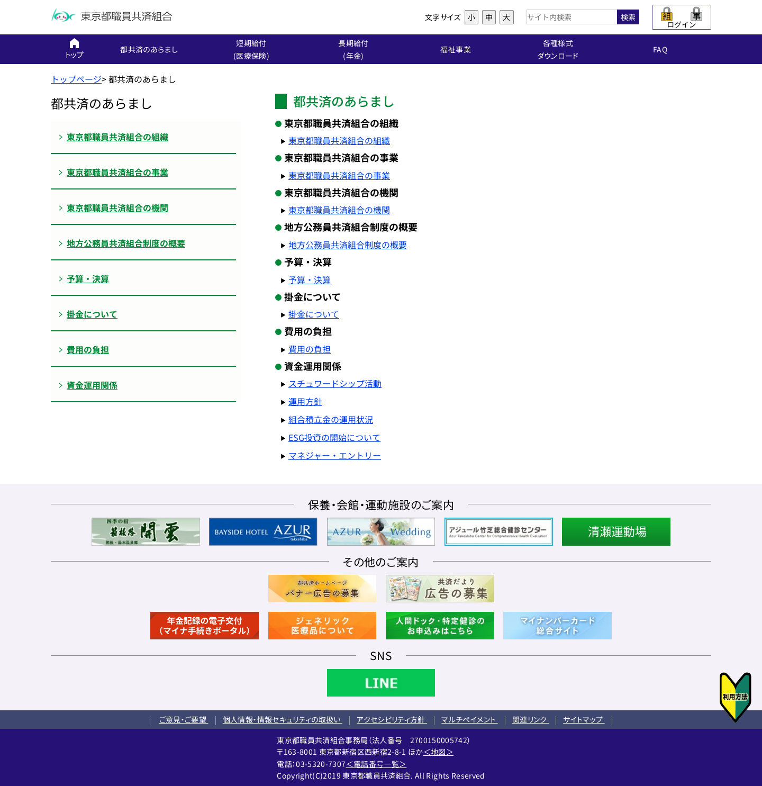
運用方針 (305, 401)
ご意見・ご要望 (183, 719)
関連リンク (530, 719)
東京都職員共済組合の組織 (339, 140)
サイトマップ (583, 719)
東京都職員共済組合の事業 (339, 175)
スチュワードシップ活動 (335, 383)
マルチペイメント (469, 719)
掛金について (313, 314)
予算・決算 (309, 279)
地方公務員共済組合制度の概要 (347, 244)
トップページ (76, 79)
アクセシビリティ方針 (392, 719)
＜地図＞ (438, 751)
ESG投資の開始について (334, 437)
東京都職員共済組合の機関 (339, 209)
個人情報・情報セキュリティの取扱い (282, 719)
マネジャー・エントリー (334, 455)
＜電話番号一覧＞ (376, 763)
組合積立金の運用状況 (330, 419)
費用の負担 (309, 348)
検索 (628, 17)
